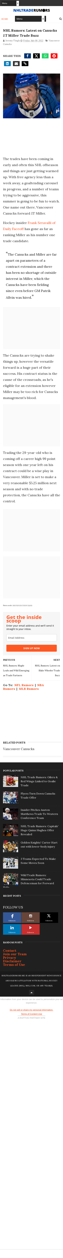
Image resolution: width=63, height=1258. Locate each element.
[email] (31, 637)
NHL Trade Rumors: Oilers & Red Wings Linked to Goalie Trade (39, 781)
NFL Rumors (23, 685)
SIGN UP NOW (31, 648)
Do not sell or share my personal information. (31, 1010)
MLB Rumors (29, 689)
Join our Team (15, 954)
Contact (9, 950)
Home (4, 19)
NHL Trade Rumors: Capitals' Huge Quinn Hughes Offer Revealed (39, 830)
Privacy (9, 957)
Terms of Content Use (31, 1014)
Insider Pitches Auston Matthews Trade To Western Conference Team (39, 814)
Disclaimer (12, 961)
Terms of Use (14, 964)
